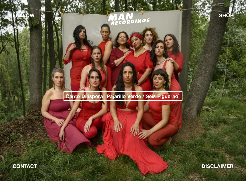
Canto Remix (14, 27)
